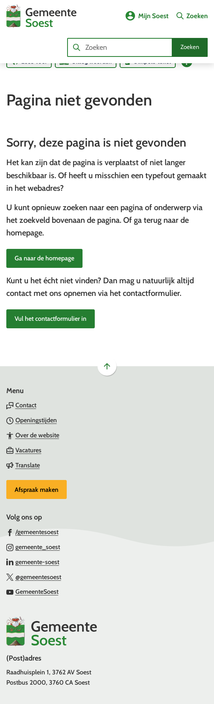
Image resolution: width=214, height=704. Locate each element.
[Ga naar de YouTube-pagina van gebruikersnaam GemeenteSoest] (32, 591)
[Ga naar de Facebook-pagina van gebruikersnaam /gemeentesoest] (32, 531)
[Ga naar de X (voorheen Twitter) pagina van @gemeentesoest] (33, 576)
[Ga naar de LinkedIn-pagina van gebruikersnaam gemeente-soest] (32, 561)
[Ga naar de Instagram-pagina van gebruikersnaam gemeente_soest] (33, 546)
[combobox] (137, 47)
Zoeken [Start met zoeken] (189, 47)
